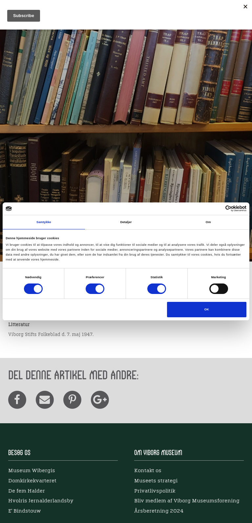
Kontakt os (147, 470)
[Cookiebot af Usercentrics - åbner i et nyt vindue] (217, 208)
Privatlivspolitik (154, 491)
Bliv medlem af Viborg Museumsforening (187, 501)
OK (206, 309)
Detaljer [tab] (126, 222)
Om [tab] (208, 222)
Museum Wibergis (31, 470)
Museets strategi (156, 481)
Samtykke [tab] (43, 222)
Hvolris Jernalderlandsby (41, 501)
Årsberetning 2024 (158, 511)
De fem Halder (26, 491)
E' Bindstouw (24, 511)
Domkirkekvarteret (32, 481)
